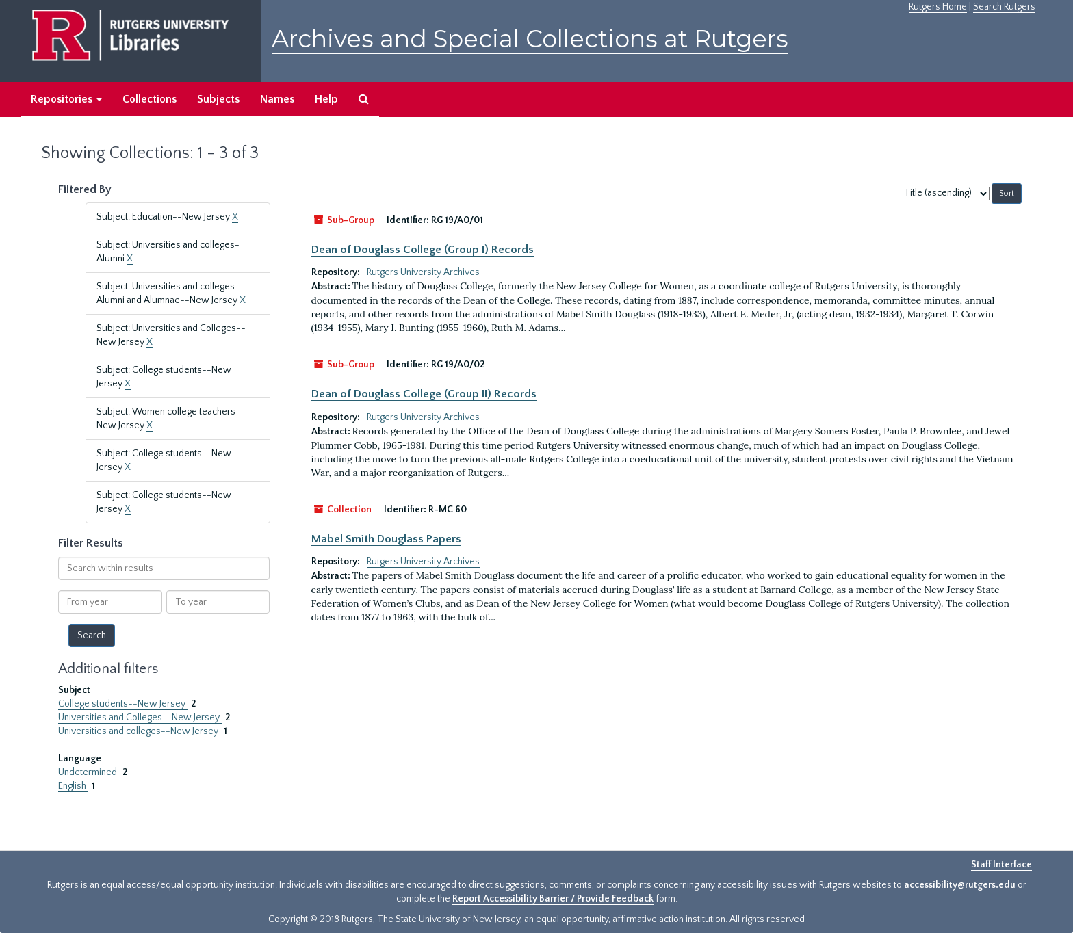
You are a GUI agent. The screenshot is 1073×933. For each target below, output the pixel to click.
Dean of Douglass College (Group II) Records (423, 394)
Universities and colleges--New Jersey (139, 731)
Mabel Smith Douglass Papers (386, 539)
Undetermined (88, 772)
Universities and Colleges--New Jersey (140, 717)
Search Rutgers (1004, 6)
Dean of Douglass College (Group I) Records (422, 250)
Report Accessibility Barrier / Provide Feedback (553, 898)
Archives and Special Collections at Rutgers (530, 38)
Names (277, 99)
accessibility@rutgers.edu (960, 885)
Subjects (218, 99)
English (73, 785)
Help (326, 99)
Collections (149, 99)
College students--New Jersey (123, 703)
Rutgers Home (938, 6)
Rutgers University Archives (423, 272)
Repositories (66, 99)
